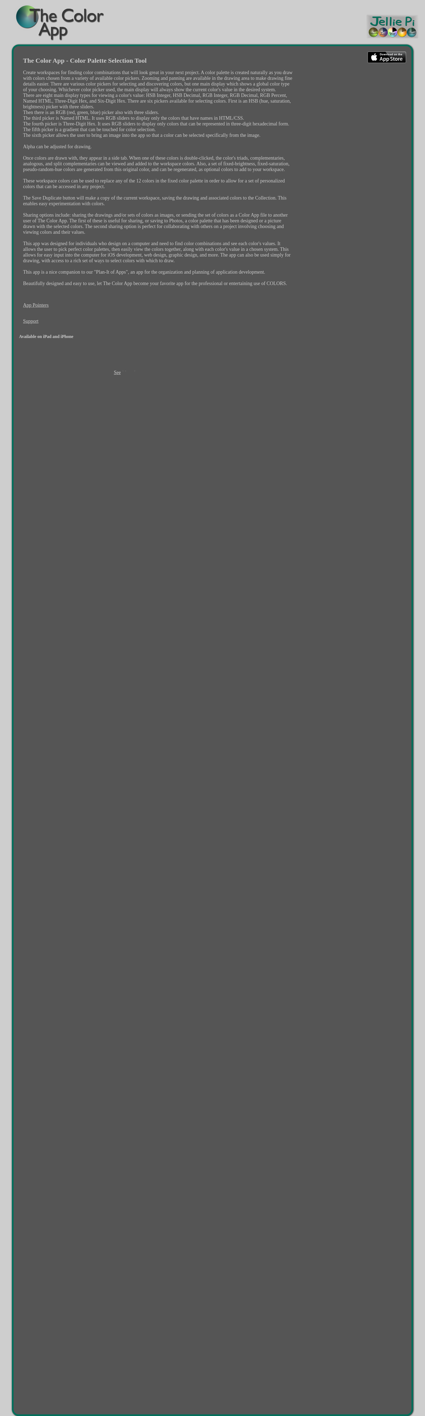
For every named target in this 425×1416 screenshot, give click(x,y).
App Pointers (36, 305)
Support (30, 321)
